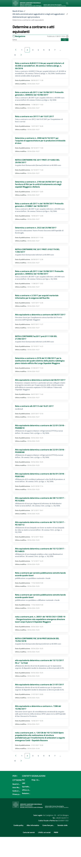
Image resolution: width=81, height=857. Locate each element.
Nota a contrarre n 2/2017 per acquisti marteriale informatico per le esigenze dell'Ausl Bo (37, 301)
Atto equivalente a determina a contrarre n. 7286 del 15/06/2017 (38, 727)
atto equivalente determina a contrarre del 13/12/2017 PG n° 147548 (40, 680)
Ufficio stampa (26, 810)
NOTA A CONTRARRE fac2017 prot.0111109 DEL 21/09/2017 (37, 345)
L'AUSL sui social (44, 852)
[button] (67, 36)
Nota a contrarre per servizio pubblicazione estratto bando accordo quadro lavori (38, 591)
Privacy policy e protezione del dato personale (17, 814)
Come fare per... (48, 845)
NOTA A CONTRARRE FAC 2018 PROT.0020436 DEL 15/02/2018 (38, 658)
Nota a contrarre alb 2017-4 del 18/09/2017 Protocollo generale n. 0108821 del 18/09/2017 (40, 208)
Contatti (26, 796)
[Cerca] (67, 3)
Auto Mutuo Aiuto (17, 807)
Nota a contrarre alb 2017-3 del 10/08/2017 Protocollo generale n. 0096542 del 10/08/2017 (40, 276)
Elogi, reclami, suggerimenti (36, 800)
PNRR (56, 852)
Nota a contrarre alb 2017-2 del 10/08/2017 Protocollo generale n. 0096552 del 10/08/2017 (40, 94)
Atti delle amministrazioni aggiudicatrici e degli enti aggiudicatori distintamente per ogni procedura (39, 15)
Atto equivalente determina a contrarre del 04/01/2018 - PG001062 (40, 490)
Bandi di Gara (18, 11)
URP (23, 803)
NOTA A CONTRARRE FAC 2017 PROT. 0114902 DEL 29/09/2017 (38, 163)
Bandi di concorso (17, 804)
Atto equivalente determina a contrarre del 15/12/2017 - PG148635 (40, 566)
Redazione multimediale (26, 813)
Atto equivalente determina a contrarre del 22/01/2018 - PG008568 (40, 466)
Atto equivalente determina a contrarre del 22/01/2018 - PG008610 (40, 441)
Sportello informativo (26, 806)
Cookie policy (18, 845)
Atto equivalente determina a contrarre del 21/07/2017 (40, 703)
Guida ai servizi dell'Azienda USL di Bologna (17, 811)
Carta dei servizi (29, 852)
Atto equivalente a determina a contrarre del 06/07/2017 (35, 321)
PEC (23, 800)
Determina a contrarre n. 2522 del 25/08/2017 (36, 230)
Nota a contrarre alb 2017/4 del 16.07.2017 (34, 420)
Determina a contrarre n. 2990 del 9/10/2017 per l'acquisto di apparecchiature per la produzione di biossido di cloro (37, 142)
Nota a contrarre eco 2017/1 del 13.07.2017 (35, 117)
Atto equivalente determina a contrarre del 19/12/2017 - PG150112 (40, 539)
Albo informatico (33, 845)
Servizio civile (62, 845)
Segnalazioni (38, 796)
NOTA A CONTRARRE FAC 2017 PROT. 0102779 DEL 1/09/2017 (38, 254)
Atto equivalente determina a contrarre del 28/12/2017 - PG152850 (40, 515)
